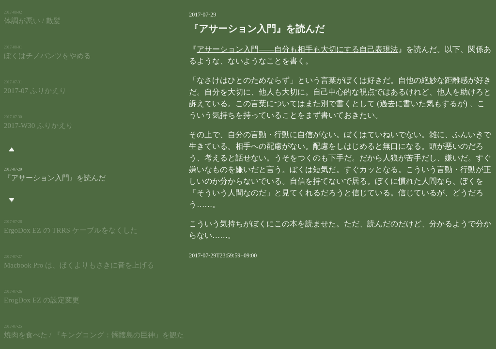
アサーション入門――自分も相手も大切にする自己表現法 (261, 49)
